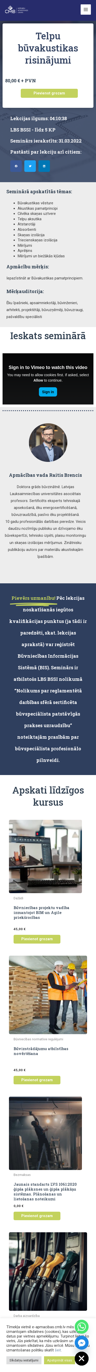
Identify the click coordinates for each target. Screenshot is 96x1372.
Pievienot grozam (49, 93)
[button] (16, 166)
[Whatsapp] (82, 1327)
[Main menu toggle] (86, 9)
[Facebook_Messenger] (82, 1343)
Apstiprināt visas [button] (59, 1360)
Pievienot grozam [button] (37, 939)
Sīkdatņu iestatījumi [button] (23, 1360)
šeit (58, 1350)
